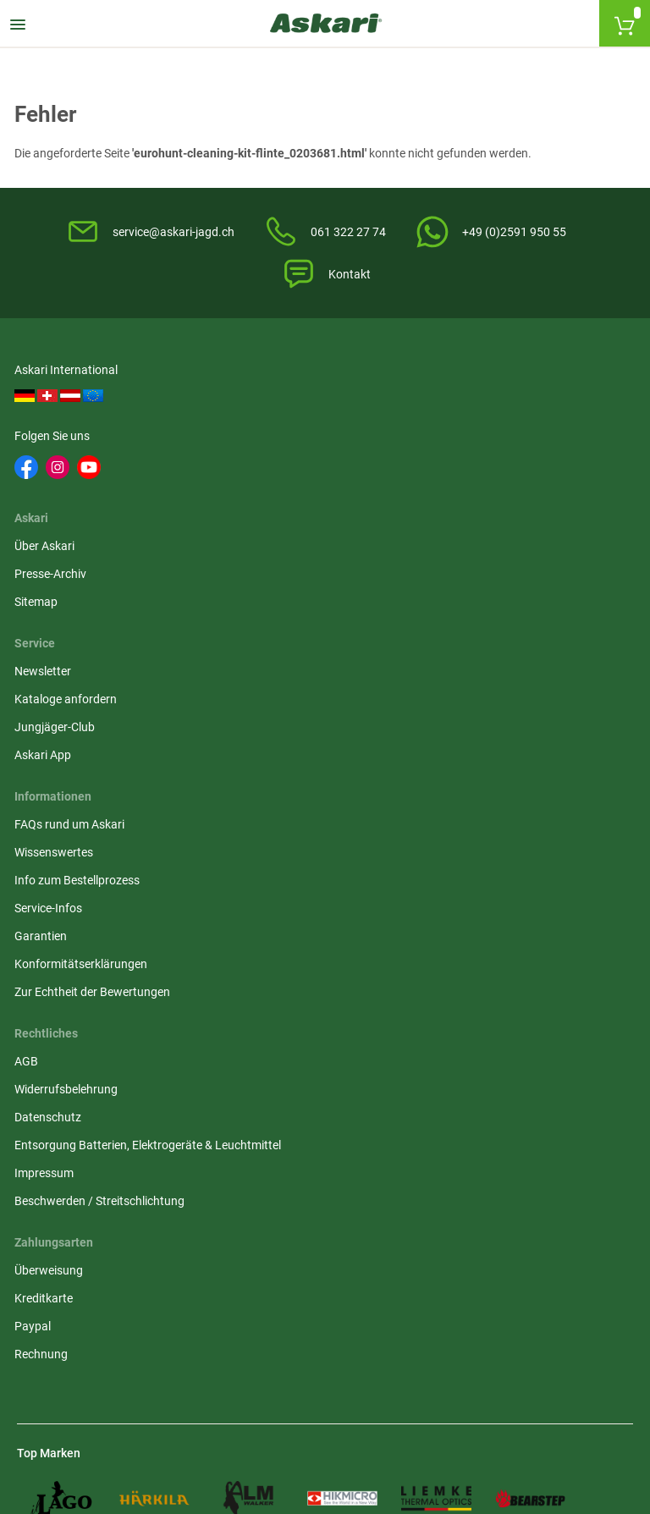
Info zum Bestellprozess (79, 616)
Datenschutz (262, 616)
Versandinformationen (76, 1335)
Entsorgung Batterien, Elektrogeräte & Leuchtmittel (323, 653)
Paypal (459, 616)
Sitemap (251, 466)
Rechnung (467, 644)
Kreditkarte (470, 588)
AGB (241, 560)
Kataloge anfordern (492, 438)
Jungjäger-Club (481, 466)
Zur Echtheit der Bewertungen (95, 728)
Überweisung (475, 560)
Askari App (469, 494)
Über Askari (259, 410)
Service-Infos (51, 644)
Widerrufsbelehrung (281, 588)
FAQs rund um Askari (72, 560)
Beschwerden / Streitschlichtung (314, 717)
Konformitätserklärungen (83, 700)
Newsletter (469, 410)
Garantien (43, 672)
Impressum (259, 689)
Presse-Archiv (265, 438)
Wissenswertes (56, 588)
